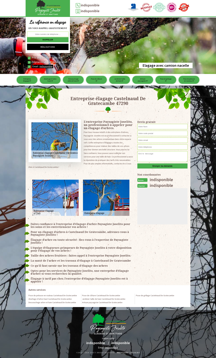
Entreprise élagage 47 (27, 80)
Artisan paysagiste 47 (143, 80)
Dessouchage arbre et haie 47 (73, 80)
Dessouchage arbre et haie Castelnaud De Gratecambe (52, 302)
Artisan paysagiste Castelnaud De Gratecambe (102, 302)
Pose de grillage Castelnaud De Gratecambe (155, 295)
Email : (42, 66)
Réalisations (47, 47)
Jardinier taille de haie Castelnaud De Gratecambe (103, 299)
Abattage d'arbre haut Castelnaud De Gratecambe (50, 299)
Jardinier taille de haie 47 (119, 80)
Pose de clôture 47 (96, 80)
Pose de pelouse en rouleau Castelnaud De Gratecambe (52, 295)
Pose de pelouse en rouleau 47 (189, 80)
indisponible (90, 5)
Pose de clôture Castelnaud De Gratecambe (101, 295)
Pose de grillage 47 (165, 80)
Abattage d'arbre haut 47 (50, 80)
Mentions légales (128, 353)
